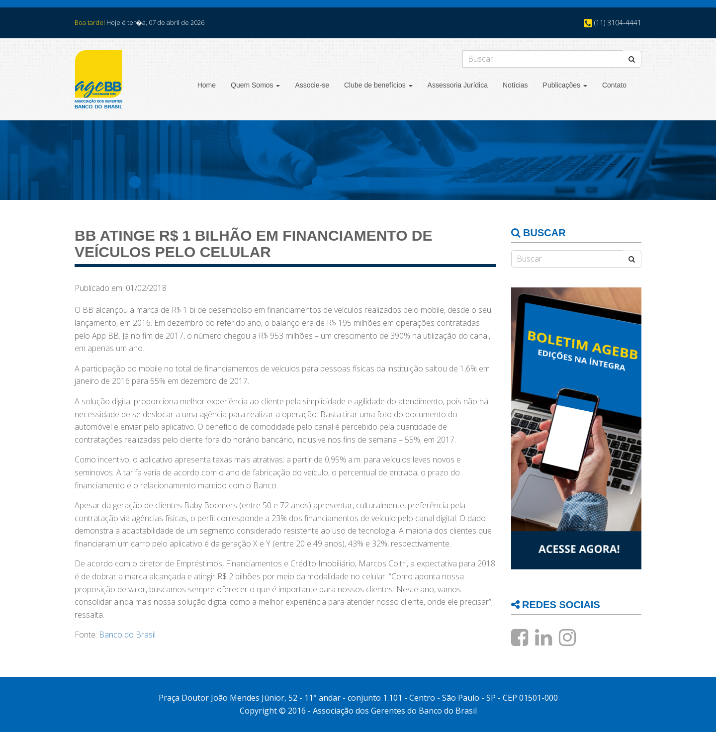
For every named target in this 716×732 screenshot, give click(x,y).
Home (206, 85)
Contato (614, 85)
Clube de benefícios (378, 85)
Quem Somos (255, 85)
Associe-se (312, 85)
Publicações (565, 85)
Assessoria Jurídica (458, 85)
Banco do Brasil (127, 634)
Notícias (515, 85)
